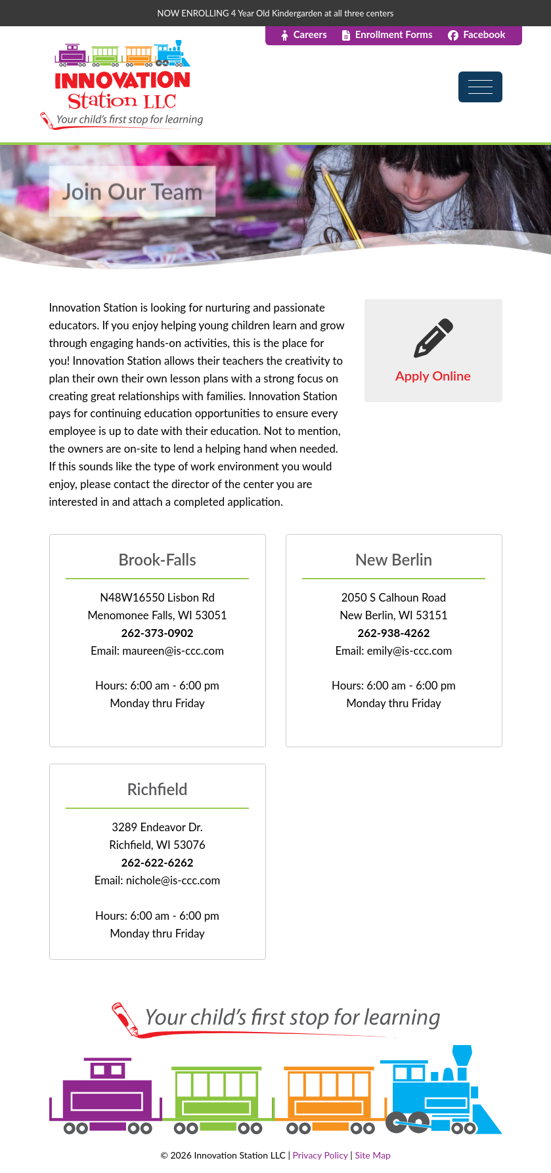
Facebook (477, 34)
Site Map (372, 1155)
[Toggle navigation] (485, 73)
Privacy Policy (320, 1155)
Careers (304, 34)
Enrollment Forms (387, 34)
